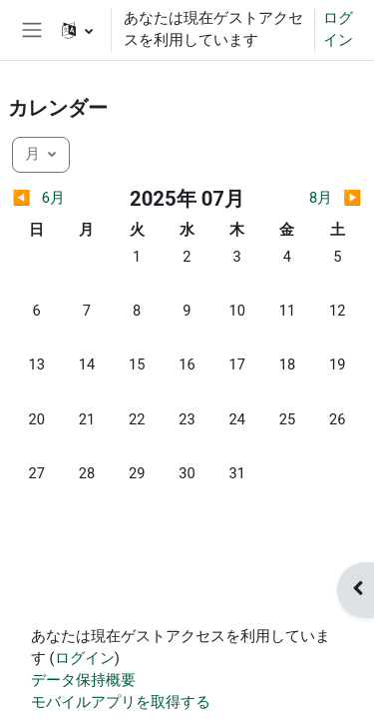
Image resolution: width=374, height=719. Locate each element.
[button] (77, 30)
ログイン (338, 29)
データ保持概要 (83, 680)
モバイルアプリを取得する (120, 702)
